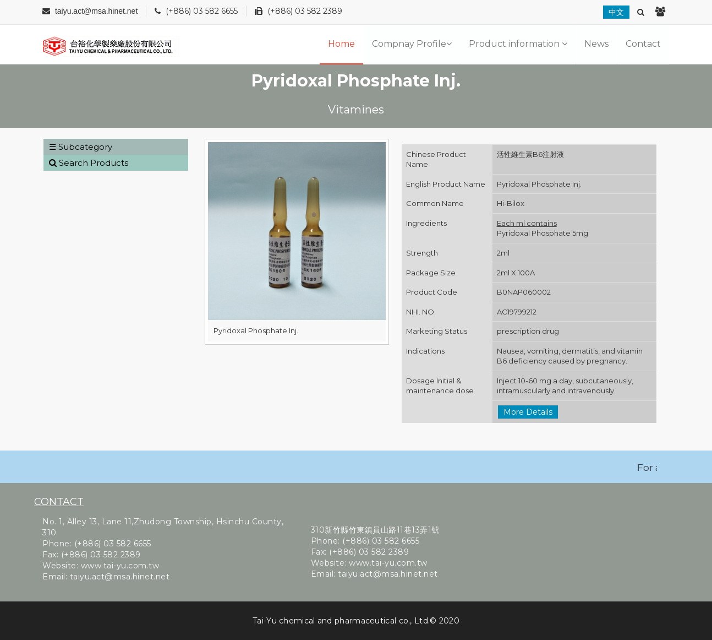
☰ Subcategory (80, 147)
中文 (616, 12)
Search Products (88, 163)
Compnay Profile (412, 44)
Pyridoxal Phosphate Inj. (255, 330)
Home (341, 44)
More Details (527, 412)
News (596, 44)
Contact (643, 44)
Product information (518, 44)
